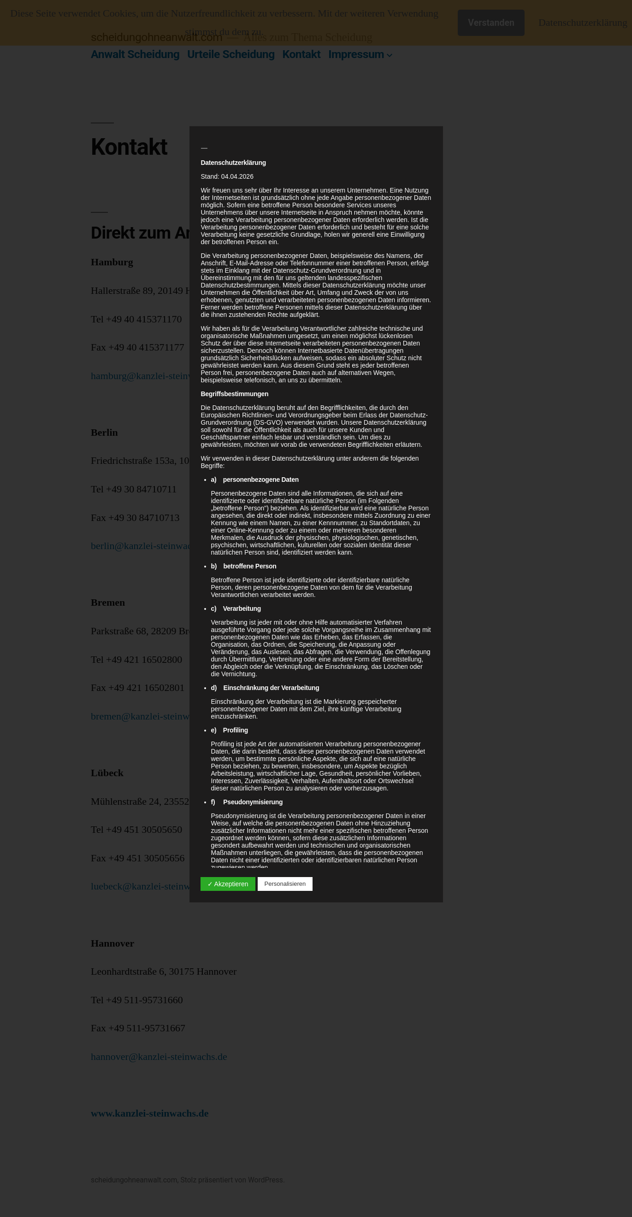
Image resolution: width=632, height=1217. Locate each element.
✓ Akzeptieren (227, 884)
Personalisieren (285, 883)
